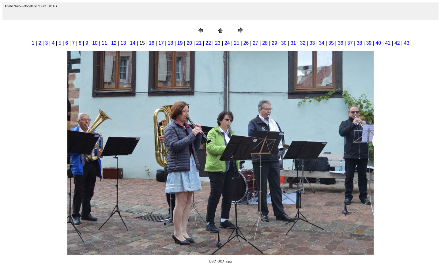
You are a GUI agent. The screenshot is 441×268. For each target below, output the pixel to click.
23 (218, 43)
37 (350, 43)
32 (303, 43)
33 (312, 43)
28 (265, 43)
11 (104, 43)
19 (180, 43)
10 (95, 43)
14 (132, 43)
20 (189, 43)
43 (406, 43)
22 (208, 43)
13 (123, 43)
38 (359, 43)
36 (340, 43)
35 (331, 43)
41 (387, 43)
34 (321, 43)
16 (151, 43)
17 (161, 43)
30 (284, 43)
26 (246, 43)
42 (397, 43)
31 (293, 43)
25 (236, 43)
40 (378, 43)
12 (114, 43)
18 (170, 43)
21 (199, 43)
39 (368, 43)
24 (227, 43)
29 (274, 43)
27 (255, 43)
